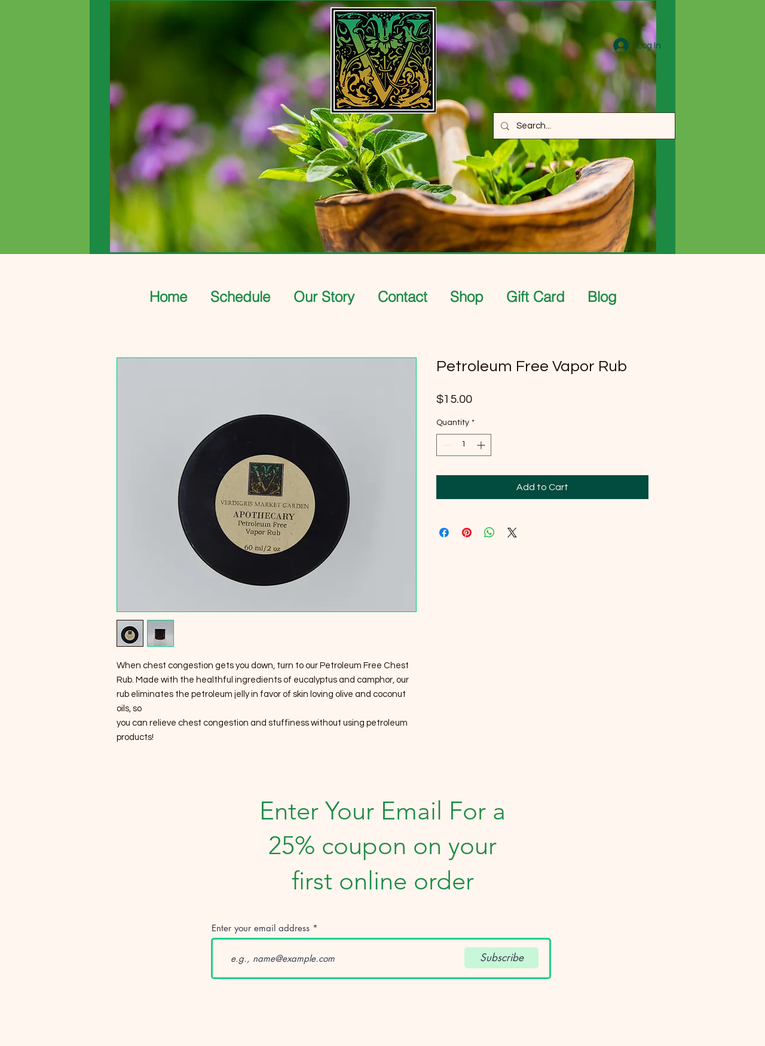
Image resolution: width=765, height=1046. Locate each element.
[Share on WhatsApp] (489, 532)
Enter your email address (261, 927)
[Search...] (583, 126)
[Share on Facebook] (444, 532)
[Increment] (482, 445)
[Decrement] (445, 445)
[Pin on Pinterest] (467, 532)
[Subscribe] (501, 957)
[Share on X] (512, 532)
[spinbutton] (464, 445)
